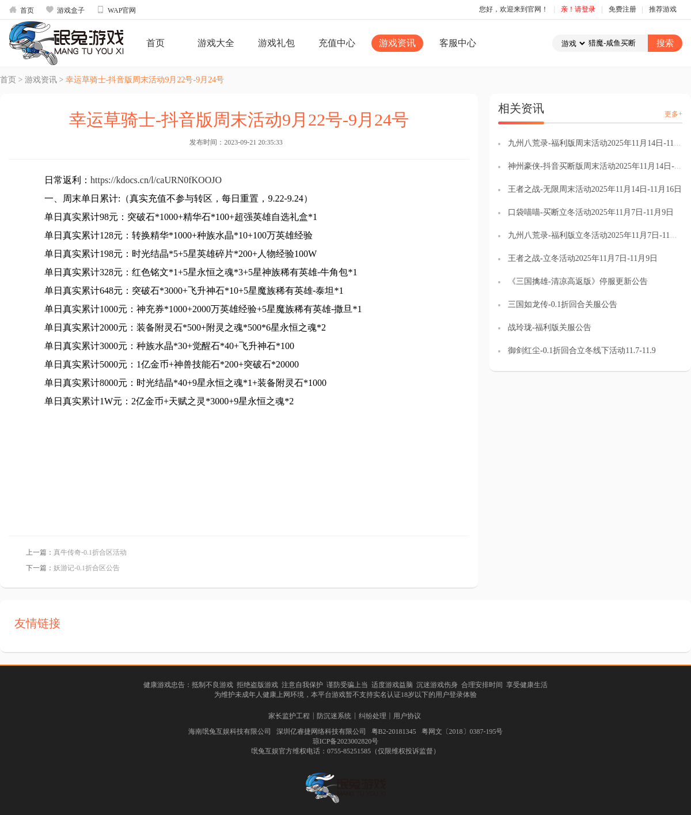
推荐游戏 (663, 9)
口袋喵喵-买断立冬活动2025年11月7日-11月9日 (591, 212)
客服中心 (457, 43)
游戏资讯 (397, 43)
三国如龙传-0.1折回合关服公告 (562, 304)
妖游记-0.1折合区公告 (87, 568)
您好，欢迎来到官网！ (513, 9)
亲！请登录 (578, 9)
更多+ (673, 114)
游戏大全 (216, 43)
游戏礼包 (276, 43)
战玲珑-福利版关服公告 (549, 327)
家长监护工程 (289, 716)
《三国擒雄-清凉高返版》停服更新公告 (578, 281)
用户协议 (407, 716)
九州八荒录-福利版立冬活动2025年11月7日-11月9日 (599, 235)
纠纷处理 (372, 716)
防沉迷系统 (334, 716)
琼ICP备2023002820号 (346, 741)
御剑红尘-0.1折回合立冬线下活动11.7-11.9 (582, 350)
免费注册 (622, 9)
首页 (21, 9)
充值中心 (336, 43)
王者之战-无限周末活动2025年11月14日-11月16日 (595, 189)
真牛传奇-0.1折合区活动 (90, 552)
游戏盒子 (65, 9)
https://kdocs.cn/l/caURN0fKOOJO (156, 180)
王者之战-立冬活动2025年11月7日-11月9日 (583, 258)
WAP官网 (116, 9)
